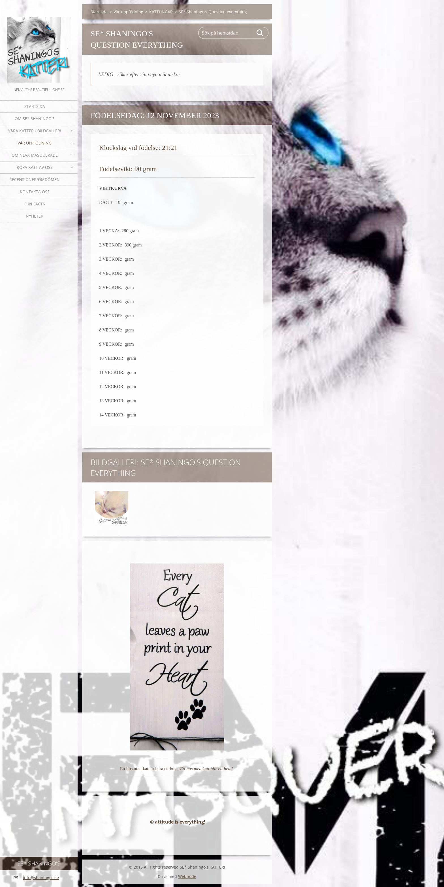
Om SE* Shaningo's (35, 118)
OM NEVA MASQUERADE (35, 155)
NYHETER (34, 216)
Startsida (34, 106)
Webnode (187, 879)
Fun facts (34, 204)
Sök (260, 33)
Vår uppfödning (35, 143)
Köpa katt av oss (35, 167)
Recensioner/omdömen (34, 179)
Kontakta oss (35, 191)
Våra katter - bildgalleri (34, 130)
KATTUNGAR (161, 11)
